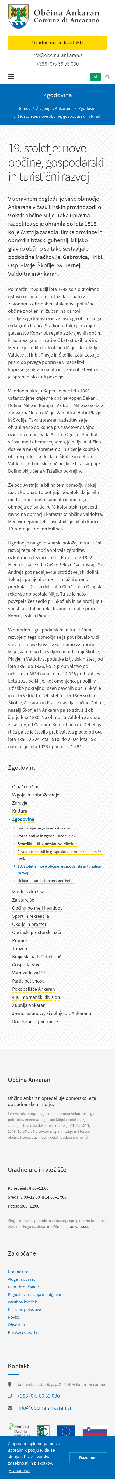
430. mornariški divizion (36, 997)
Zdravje (19, 803)
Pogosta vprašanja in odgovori (35, 1294)
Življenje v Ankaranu (54, 108)
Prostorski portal (23, 1332)
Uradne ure (18, 1272)
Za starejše (23, 900)
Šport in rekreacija (30, 916)
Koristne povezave (24, 1309)
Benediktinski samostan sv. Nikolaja (48, 843)
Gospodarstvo (26, 965)
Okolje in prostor (29, 924)
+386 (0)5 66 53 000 (38, 1396)
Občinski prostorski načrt (37, 932)
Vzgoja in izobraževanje (35, 795)
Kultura (19, 811)
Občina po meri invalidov (37, 908)
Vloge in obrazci (22, 1279)
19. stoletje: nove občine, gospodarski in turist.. (60, 116)
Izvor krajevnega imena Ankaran (44, 828)
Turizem (20, 948)
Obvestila (16, 1324)
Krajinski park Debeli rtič (36, 956)
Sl (95, 76)
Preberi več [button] (19, 1470)
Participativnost (28, 981)
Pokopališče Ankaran (33, 989)
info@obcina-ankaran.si (67, 1226)
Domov (24, 108)
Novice (14, 1317)
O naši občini (25, 787)
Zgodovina (88, 108)
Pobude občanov (23, 1287)
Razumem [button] (88, 1458)
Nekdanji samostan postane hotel (46, 880)
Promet (19, 940)
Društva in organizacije (35, 1021)
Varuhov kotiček (22, 1302)
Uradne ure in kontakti (57, 42)
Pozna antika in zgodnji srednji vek (46, 836)
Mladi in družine (28, 892)
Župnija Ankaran (29, 1005)
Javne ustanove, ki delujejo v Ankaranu (51, 1013)
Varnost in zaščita (30, 973)
